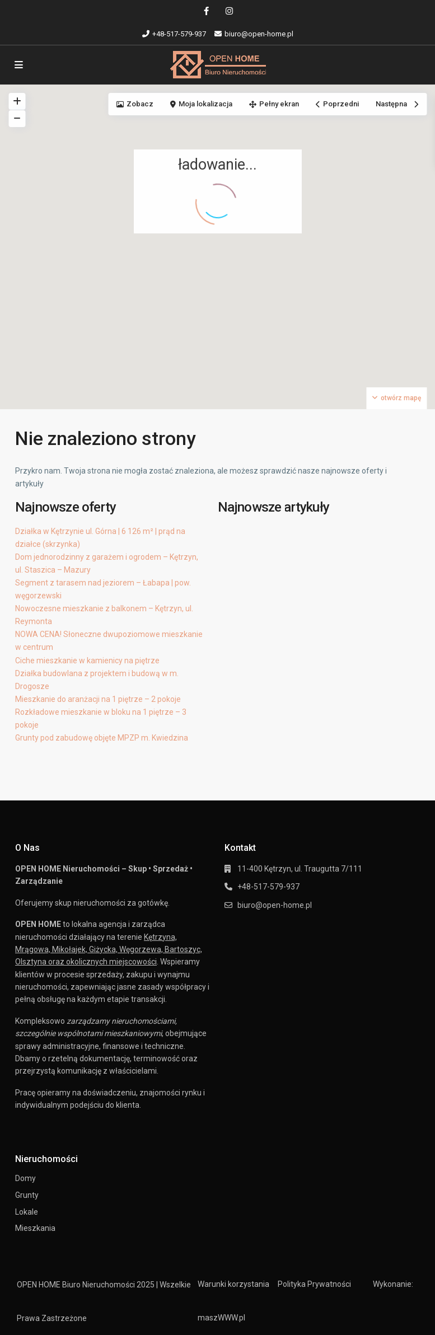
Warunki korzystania (233, 1284)
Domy (25, 1178)
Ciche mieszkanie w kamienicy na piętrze (87, 660)
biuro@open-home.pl (274, 905)
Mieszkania (35, 1228)
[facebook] (206, 11)
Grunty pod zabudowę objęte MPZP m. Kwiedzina (101, 737)
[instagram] (229, 11)
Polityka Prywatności (314, 1284)
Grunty (27, 1195)
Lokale (26, 1211)
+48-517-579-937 (179, 34)
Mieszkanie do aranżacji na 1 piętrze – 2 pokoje (98, 699)
